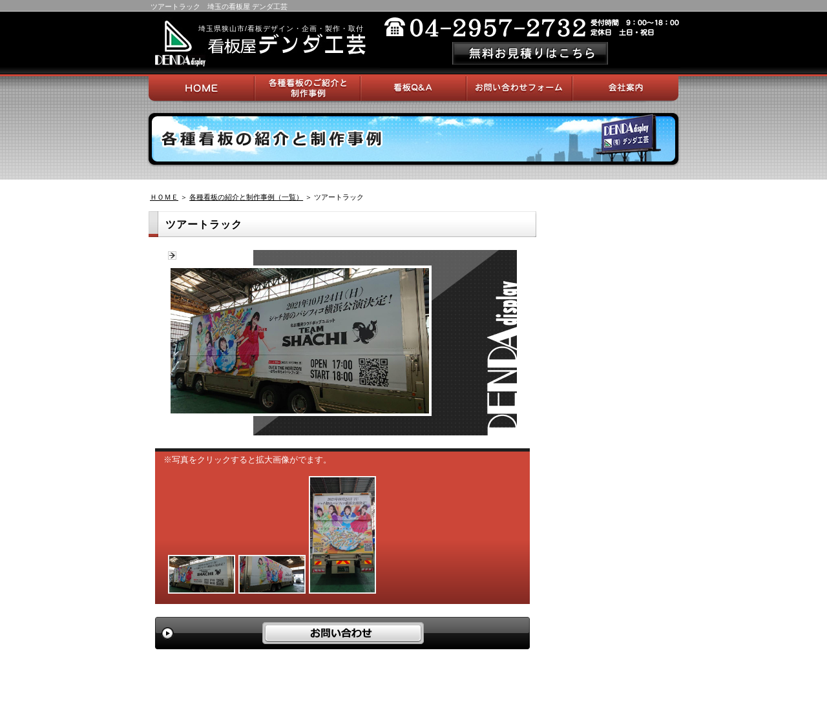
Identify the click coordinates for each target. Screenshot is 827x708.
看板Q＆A (413, 87)
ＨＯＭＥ (164, 197)
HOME (202, 87)
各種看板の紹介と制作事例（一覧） (246, 197)
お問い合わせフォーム (519, 87)
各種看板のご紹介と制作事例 (308, 87)
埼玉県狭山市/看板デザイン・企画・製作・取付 (281, 28)
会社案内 (625, 87)
